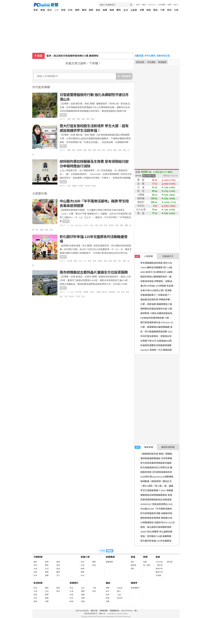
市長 (118, 292)
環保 (88, 119)
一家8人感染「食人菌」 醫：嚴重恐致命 (160, 486)
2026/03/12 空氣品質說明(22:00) (156, 504)
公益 (119, 595)
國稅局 (74, 186)
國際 (77, 10)
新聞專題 (110, 557)
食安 (51, 230)
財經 (63, 10)
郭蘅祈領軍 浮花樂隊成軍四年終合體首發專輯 (162, 472)
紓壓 (119, 150)
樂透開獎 (162, 62)
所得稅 (80, 186)
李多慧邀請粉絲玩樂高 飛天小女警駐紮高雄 (161, 263)
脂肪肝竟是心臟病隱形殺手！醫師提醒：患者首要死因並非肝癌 (171, 276)
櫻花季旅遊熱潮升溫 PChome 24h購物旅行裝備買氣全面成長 (170, 322)
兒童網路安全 (114, 610)
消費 (142, 10)
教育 (99, 150)
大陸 (176, 10)
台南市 (91, 292)
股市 (138, 5)
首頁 (35, 10)
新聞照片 (74, 583)
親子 (119, 261)
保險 (69, 186)
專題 (42, 10)
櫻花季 (109, 150)
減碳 (83, 119)
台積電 (98, 292)
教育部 (111, 225)
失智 (91, 225)
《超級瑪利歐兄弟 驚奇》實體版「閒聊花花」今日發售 (167, 454)
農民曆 (139, 56)
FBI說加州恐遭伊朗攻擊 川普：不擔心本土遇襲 (163, 318)
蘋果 (114, 261)
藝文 (119, 591)
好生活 (119, 588)
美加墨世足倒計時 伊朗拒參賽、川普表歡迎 (161, 299)
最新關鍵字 (135, 588)
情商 (58, 565)
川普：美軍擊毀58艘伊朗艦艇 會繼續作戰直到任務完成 (167, 327)
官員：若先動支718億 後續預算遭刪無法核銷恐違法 (165, 536)
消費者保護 (103, 610)
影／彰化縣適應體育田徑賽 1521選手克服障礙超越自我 (167, 331)
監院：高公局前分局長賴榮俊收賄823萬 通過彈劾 (72, 56)
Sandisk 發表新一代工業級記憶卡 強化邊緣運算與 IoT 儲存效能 (172, 350)
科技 (70, 10)
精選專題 (109, 562)
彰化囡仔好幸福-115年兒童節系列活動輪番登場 (163, 541)
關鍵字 (134, 583)
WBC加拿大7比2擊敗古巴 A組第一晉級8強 (161, 272)
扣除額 (87, 186)
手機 (96, 225)
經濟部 (71, 296)
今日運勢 (150, 56)
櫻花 (103, 150)
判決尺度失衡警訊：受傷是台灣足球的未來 (161, 336)
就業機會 (111, 292)
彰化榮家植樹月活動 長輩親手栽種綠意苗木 (161, 513)
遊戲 (124, 261)
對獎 (145, 557)
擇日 (132, 569)
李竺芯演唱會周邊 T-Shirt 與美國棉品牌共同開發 (164, 490)
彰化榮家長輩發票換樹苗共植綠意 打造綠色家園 (164, 463)
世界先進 (78, 292)
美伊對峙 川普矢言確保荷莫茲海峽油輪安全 (161, 313)
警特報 (169, 562)
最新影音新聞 (168, 447)
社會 (56, 10)
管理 (107, 598)
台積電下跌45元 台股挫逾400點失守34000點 (162, 341)
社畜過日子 (167, 256)
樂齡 (121, 225)
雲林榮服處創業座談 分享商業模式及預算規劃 (162, 458)
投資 (101, 225)
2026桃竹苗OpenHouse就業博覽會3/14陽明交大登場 (166, 476)
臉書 (110, 261)
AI (68, 225)
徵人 (136, 610)
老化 (37, 230)
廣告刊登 (94, 610)
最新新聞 (144, 447)
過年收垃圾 (163, 56)
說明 (169, 5)
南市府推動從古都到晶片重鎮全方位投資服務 (94, 272)
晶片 (61, 296)
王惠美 (99, 261)
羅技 (144, 5)
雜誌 (155, 10)
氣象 (158, 557)
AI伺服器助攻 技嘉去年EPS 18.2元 (157, 522)
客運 (89, 150)
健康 (105, 10)
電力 (83, 296)
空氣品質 (140, 62)
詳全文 (63, 115)
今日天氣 (159, 562)
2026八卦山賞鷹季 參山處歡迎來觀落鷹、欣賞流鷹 (165, 531)
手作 (80, 261)
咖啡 (84, 150)
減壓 (114, 150)
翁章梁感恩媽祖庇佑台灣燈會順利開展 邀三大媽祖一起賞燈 (169, 499)
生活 (125, 10)
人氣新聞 (144, 256)
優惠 (69, 150)
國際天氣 (159, 572)
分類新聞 (38, 557)
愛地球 (119, 598)
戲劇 (75, 261)
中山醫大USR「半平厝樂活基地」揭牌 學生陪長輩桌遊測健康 (170, 508)
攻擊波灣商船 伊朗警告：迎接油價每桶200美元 (163, 281)
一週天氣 (159, 565)
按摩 (94, 150)
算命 (132, 562)
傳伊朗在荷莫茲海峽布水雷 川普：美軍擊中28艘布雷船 (167, 308)
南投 (73, 119)
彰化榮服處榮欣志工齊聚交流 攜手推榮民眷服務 (164, 467)
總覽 (107, 588)
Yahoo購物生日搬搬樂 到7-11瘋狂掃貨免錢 (161, 267)
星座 (98, 10)
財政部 (93, 186)
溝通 (126, 225)
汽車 (162, 10)
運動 (41, 230)
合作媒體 (161, 5)
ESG (71, 292)
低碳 (69, 119)
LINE (72, 225)
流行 (58, 575)
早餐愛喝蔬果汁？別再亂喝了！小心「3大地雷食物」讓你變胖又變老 (174, 295)
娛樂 (112, 10)
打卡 (84, 261)
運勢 (91, 10)
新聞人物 (85, 557)
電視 (46, 230)
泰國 (94, 261)
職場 (84, 10)
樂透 (145, 562)
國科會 (104, 292)
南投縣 (79, 150)
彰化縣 (69, 261)
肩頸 (124, 150)
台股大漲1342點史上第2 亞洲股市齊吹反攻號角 (163, 290)
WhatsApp (78, 225)
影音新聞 (38, 583)
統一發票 (146, 565)
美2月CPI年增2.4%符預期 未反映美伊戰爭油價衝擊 (165, 286)
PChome (151, 5)
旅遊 (148, 10)
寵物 (58, 562)
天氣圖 (158, 575)
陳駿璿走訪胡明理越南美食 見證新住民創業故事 (164, 495)
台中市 (85, 225)
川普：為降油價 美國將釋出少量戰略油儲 (160, 304)
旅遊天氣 (159, 569)
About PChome (127, 610)
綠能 (92, 119)
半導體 (85, 292)
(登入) (176, 5)
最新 (35, 562)
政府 (169, 10)
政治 (49, 10)
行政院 (77, 296)
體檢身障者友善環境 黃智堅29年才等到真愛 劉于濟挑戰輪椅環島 (172, 518)
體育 (118, 10)
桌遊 (116, 225)
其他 (58, 591)
